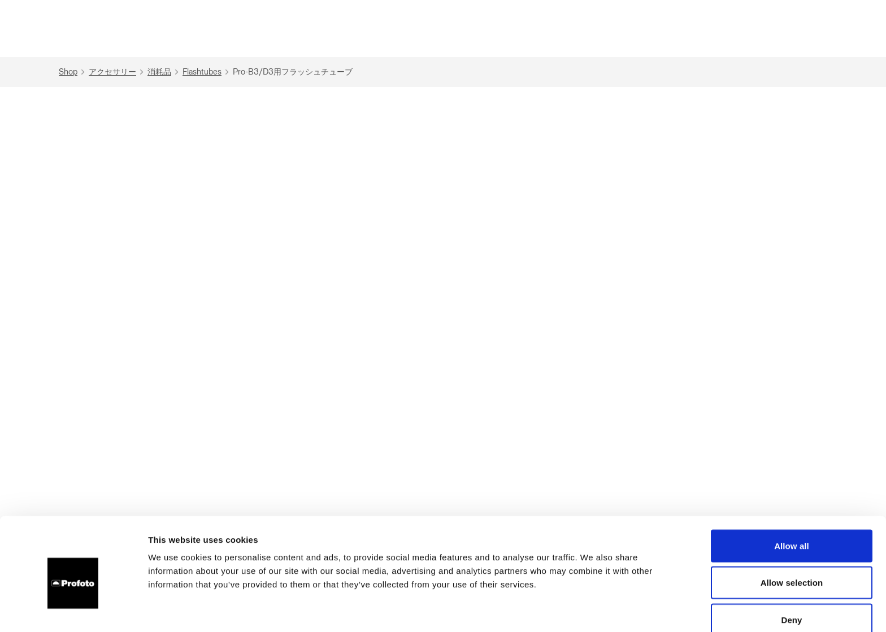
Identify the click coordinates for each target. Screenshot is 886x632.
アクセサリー (117, 72)
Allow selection (792, 530)
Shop (73, 72)
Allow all (791, 493)
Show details (593, 609)
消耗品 (164, 72)
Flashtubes (207, 72)
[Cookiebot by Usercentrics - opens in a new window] (73, 610)
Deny (791, 567)
